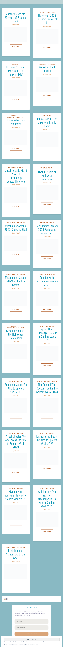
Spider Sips (54, 381)
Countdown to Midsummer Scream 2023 (47, 281)
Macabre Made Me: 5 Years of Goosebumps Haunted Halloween (16, 175)
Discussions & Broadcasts (14, 116)
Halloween (12, 11)
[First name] (31, 621)
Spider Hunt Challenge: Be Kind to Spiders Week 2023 (47, 334)
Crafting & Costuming (45, 11)
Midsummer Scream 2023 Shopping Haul (16, 228)
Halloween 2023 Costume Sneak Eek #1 (47, 19)
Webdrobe (20, 11)
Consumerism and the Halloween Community (15, 334)
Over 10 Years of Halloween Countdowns (47, 175)
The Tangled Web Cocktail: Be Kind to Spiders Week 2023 (47, 388)
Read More (16, 46)
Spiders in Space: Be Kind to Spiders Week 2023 (16, 388)
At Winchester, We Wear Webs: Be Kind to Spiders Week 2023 (16, 441)
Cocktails (42, 64)
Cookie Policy (35, 644)
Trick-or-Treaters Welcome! (16, 122)
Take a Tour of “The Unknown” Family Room (47, 122)
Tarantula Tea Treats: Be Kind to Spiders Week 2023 (47, 440)
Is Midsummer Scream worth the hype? (15, 554)
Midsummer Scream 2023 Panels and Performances (47, 229)
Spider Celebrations (47, 326)
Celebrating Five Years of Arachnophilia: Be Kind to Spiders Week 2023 (47, 498)
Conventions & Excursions (15, 223)
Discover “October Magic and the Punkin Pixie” (16, 70)
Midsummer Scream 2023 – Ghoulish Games (15, 281)
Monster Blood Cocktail (47, 69)
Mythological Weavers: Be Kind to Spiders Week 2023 (16, 495)
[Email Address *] (31, 627)
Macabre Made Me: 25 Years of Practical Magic (15, 17)
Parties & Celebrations (48, 168)
